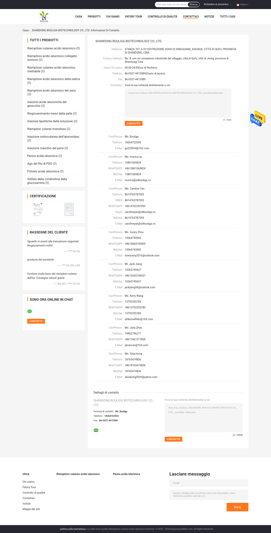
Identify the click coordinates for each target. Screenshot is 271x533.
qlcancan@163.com (136, 345)
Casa (78, 16)
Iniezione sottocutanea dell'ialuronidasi (53, 136)
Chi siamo (113, 16)
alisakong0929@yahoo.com (141, 377)
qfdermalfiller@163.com (139, 319)
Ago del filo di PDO (39, 163)
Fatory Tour (133, 16)
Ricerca (193, 4)
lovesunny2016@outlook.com (142, 255)
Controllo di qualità (162, 16)
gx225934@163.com (137, 148)
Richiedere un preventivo (216, 4)
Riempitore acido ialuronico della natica (53, 79)
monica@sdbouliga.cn (138, 180)
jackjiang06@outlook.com (140, 287)
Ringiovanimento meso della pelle (49, 113)
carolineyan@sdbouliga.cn (140, 223)
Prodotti (94, 16)
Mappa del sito (31, 509)
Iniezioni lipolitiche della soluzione (50, 121)
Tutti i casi (227, 16)
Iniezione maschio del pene (45, 148)
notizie (209, 16)
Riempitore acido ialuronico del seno (51, 90)
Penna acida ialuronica (42, 156)
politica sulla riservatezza (73, 529)
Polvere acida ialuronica (43, 171)
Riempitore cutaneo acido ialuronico (51, 48)
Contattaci (191, 16)
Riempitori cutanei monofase (46, 129)
